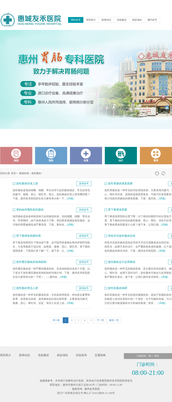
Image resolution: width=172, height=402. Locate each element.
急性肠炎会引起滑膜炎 (121, 261)
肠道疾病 (24, 173)
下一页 (100, 320)
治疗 (121, 155)
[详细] (70, 198)
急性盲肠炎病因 (117, 288)
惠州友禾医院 (92, 389)
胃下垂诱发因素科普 (28, 235)
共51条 (56, 320)
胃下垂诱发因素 (117, 209)
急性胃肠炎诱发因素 (120, 183)
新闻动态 (106, 20)
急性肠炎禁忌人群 (27, 288)
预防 (51, 155)
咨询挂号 (84, 183)
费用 (156, 155)
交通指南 (100, 355)
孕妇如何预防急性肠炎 (30, 209)
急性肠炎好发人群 (27, 183)
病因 (16, 155)
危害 (86, 155)
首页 (13, 173)
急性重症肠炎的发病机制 (31, 261)
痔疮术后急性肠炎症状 (121, 235)
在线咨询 (81, 355)
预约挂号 (152, 20)
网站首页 (76, 20)
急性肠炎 (36, 173)
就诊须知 (137, 20)
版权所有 (77, 389)
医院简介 (91, 20)
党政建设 (121, 20)
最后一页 (114, 320)
